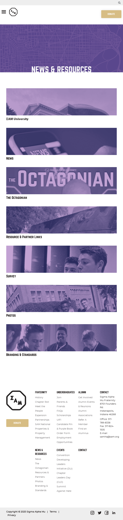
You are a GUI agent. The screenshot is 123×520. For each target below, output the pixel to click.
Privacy (12, 515)
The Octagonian (16, 197)
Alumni (82, 392)
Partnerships (42, 420)
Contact (82, 450)
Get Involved (85, 397)
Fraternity (41, 392)
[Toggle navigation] (4, 12)
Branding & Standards (21, 354)
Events (60, 450)
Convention (63, 455)
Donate (111, 14)
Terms (53, 512)
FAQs (60, 411)
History (39, 397)
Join (59, 397)
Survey (11, 276)
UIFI (59, 420)
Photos (11, 315)
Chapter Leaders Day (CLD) (63, 477)
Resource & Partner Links (24, 237)
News (9, 158)
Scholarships (64, 415)
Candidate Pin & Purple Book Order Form (65, 428)
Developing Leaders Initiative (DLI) (65, 464)
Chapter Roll (42, 402)
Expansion (40, 415)
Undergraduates (66, 392)
